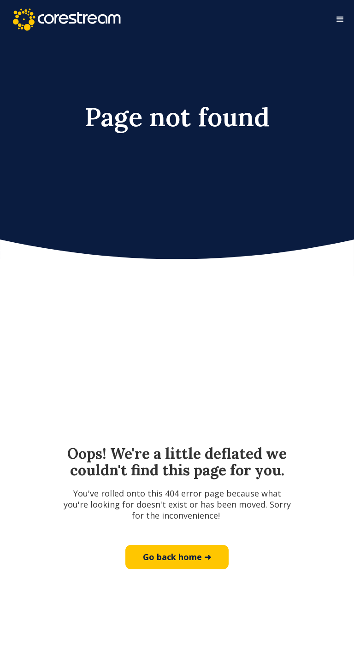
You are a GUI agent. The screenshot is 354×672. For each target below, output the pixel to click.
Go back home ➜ (177, 556)
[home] (66, 19)
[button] (340, 19)
